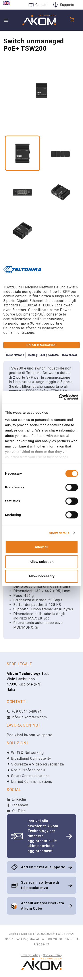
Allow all (41, 547)
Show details (59, 533)
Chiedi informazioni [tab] (41, 345)
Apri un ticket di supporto (43, 867)
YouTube (16, 811)
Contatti (41, 5)
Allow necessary (42, 576)
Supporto (67, 5)
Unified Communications (31, 781)
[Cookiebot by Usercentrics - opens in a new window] (59, 397)
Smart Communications (30, 776)
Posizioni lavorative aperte (29, 735)
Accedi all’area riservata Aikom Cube (42, 906)
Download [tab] (69, 355)
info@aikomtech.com (27, 717)
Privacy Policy (30, 955)
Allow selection (41, 561)
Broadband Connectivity (31, 758)
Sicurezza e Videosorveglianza (37, 764)
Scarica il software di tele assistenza (40, 885)
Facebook (17, 805)
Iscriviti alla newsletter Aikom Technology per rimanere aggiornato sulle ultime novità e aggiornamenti (43, 836)
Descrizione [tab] (15, 355)
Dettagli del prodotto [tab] (43, 355)
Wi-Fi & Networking (27, 753)
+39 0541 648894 (24, 711)
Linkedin (16, 799)
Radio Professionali (28, 770)
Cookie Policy (52, 955)
